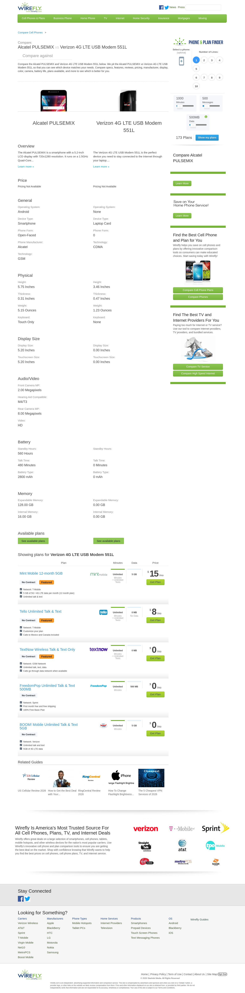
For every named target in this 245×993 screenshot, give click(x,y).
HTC (46, 931)
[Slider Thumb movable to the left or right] (180, 86)
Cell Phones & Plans (33, 18)
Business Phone (63, 18)
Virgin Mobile (24, 940)
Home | (145, 970)
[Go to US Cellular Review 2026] (31, 778)
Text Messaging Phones (135, 935)
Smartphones (130, 922)
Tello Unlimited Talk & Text (41, 611)
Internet (120, 18)
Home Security (141, 18)
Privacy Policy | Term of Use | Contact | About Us (177, 970)
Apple (47, 922)
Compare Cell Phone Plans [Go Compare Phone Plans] (198, 269)
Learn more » (26, 166)
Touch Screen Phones (134, 931)
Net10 (21, 944)
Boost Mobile (24, 953)
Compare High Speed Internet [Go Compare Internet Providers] (198, 352)
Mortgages (184, 18)
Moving (202, 18)
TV (105, 18)
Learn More (182, 162)
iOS (159, 931)
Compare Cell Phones (30, 32)
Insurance (163, 18)
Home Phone (87, 18)
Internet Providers (104, 922)
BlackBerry (50, 927)
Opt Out (222, 970)
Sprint (21, 931)
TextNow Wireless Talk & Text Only (47, 649)
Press (181, 7)
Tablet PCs (75, 927)
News (172, 7)
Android (161, 922)
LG (45, 935)
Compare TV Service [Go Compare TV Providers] (198, 345)
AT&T (21, 927)
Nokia (47, 944)
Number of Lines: (208, 52)
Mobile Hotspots (77, 922)
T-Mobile (22, 935)
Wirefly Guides (185, 919)
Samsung (49, 949)
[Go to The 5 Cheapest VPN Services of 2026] (151, 778)
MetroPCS (23, 949)
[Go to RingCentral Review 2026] (91, 778)
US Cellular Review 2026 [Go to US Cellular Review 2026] (32, 790)
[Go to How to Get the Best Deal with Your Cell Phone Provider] (61, 778)
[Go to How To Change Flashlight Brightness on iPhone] (121, 778)
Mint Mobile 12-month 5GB (41, 573)
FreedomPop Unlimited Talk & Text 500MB (47, 687)
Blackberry (162, 927)
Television (100, 927)
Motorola (49, 940)
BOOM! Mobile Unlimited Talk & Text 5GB (49, 726)
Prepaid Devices (131, 927)
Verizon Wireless (26, 922)
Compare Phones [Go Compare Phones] (198, 276)
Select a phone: (181, 51)
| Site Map (211, 970)
